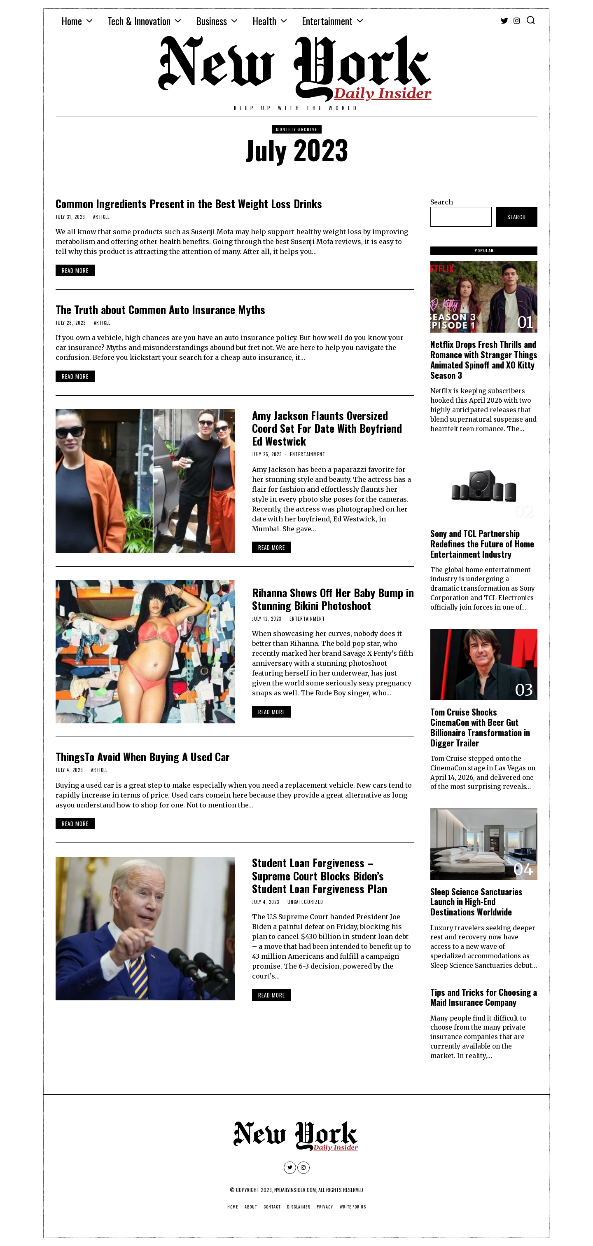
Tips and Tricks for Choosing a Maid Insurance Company (483, 997)
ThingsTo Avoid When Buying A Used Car (143, 757)
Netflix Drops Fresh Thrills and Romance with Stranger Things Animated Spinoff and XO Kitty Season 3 (483, 359)
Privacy (325, 1207)
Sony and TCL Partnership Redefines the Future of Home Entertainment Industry (482, 543)
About (251, 1207)
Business (211, 20)
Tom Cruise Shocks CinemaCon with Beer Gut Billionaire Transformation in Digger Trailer (480, 727)
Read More (75, 270)
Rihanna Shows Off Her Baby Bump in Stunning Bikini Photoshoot (333, 598)
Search (441, 202)
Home (71, 20)
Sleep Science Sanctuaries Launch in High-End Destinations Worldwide (476, 901)
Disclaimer (298, 1207)
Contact (272, 1207)
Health (264, 20)
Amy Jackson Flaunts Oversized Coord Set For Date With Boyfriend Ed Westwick (327, 428)
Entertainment (327, 20)
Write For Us (353, 1207)
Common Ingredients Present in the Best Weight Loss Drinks (189, 203)
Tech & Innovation (138, 20)
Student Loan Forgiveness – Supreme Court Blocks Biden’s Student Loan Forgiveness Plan (319, 875)
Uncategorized (305, 902)
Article (101, 217)
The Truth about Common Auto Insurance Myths (160, 309)
